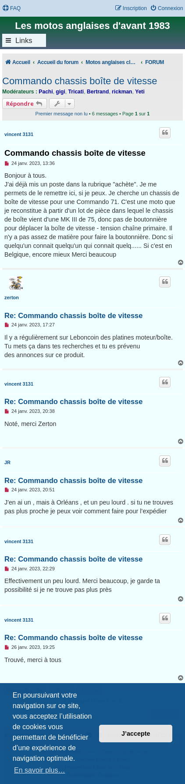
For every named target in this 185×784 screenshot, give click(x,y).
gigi (60, 92)
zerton (11, 297)
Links (23, 40)
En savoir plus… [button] (39, 770)
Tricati (76, 92)
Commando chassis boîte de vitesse (79, 80)
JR (7, 462)
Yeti (140, 92)
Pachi (46, 92)
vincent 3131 (18, 134)
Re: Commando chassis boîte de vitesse (73, 315)
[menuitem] (11, 8)
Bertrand (98, 92)
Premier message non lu (62, 113)
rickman (122, 92)
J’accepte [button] (135, 733)
